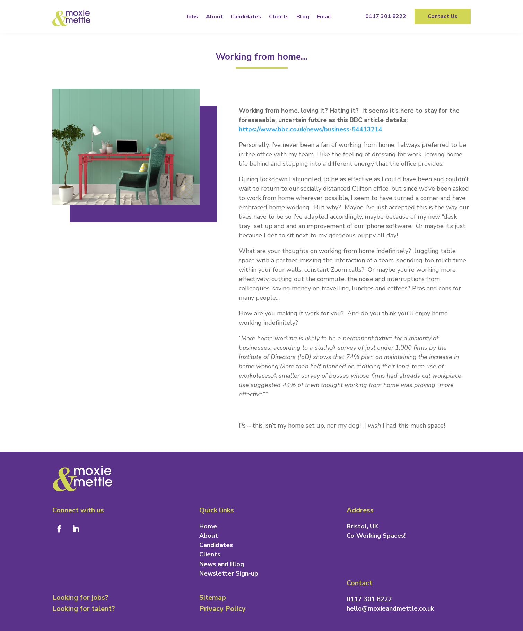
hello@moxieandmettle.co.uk (390, 608)
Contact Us (442, 16)
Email (324, 16)
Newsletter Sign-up (228, 573)
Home (208, 526)
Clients (279, 16)
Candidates (245, 16)
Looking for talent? (83, 608)
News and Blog (221, 564)
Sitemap (212, 597)
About (214, 16)
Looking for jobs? (80, 597)
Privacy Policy (222, 608)
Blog (302, 16)
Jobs (192, 16)
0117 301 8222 (385, 16)
